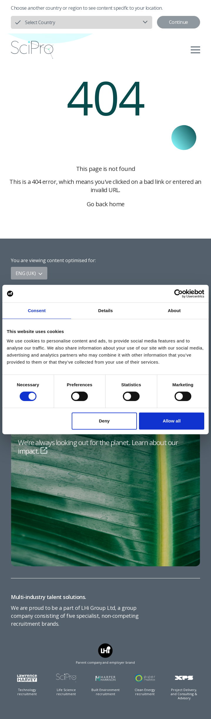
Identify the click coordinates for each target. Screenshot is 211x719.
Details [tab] (105, 310)
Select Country (40, 22)
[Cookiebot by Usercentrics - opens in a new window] (178, 293)
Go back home (106, 204)
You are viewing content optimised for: (53, 260)
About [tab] (174, 310)
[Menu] (195, 49)
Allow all (172, 420)
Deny (104, 420)
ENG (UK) (29, 273)
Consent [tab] (37, 310)
